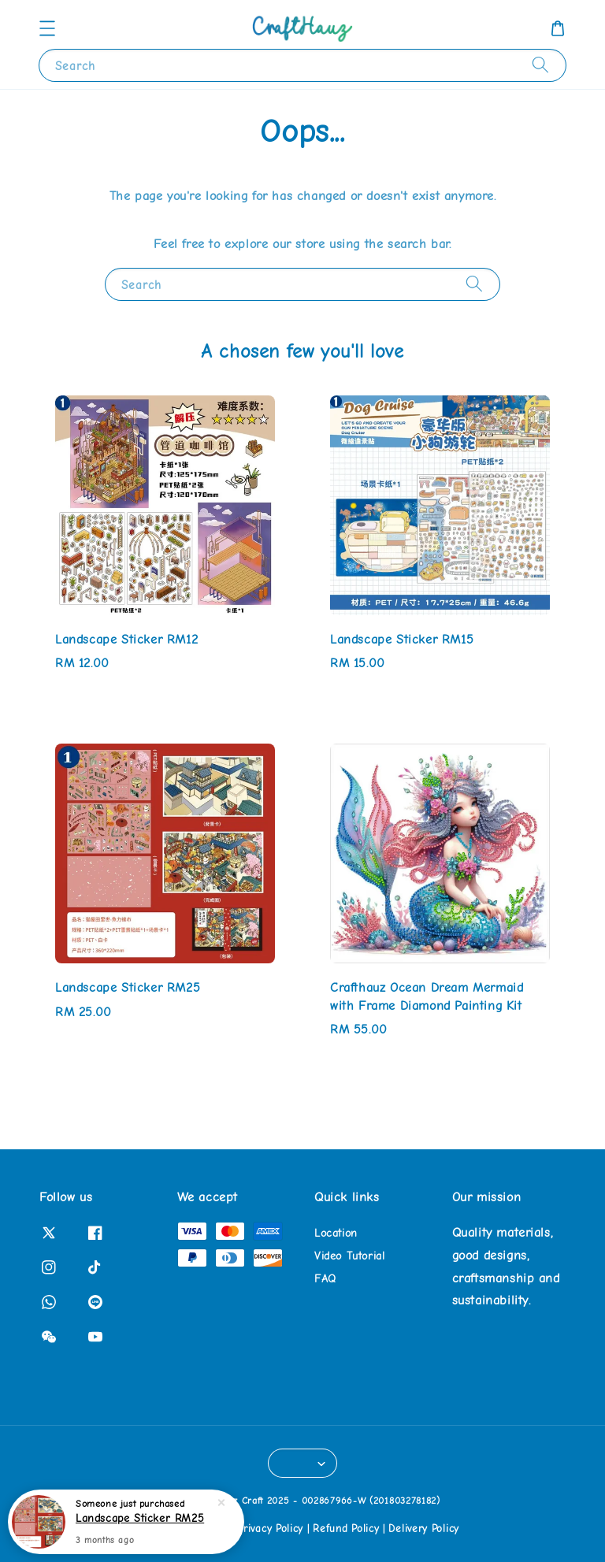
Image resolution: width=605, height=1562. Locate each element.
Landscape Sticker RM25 (140, 1520)
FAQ (325, 1279)
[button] (47, 28)
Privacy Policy (270, 1528)
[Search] (540, 65)
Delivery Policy (423, 1528)
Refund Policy (346, 1528)
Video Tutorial (349, 1256)
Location (336, 1233)
